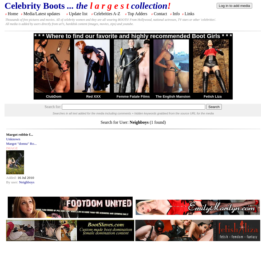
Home (13, 13)
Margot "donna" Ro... (21, 144)
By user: (12, 182)
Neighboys (26, 182)
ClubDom (53, 96)
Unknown (13, 139)
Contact (160, 13)
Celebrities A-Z (107, 13)
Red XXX (93, 96)
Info (176, 13)
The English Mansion (173, 96)
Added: (12, 178)
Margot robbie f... (19, 135)
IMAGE (12, 148)
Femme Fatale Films (133, 96)
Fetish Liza (213, 96)
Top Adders (137, 13)
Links (189, 13)
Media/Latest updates (41, 13)
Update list (78, 13)
